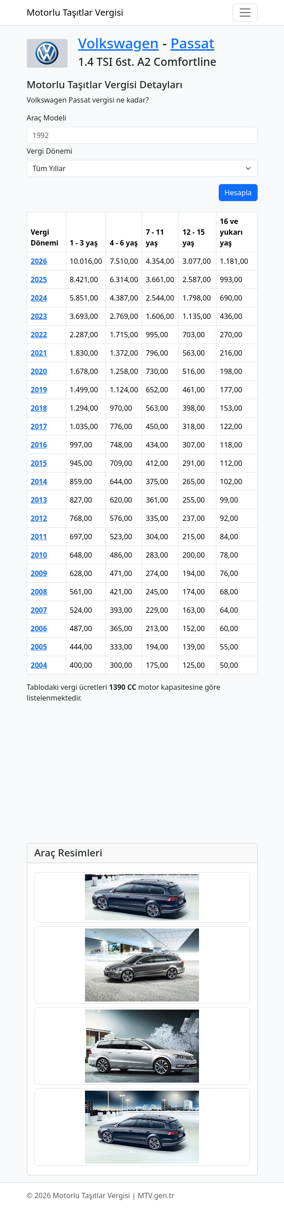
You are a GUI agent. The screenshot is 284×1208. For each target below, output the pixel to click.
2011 (39, 537)
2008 (39, 592)
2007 (39, 610)
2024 (39, 298)
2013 (39, 500)
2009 (39, 573)
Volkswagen (118, 42)
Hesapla (238, 193)
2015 (39, 463)
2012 (39, 518)
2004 (39, 665)
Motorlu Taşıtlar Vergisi (75, 12)
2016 (39, 445)
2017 (39, 426)
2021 (39, 353)
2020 (39, 371)
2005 (39, 647)
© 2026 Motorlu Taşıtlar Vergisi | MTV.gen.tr (100, 1195)
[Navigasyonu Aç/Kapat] (245, 12)
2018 (39, 408)
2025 (39, 279)
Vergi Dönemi (49, 151)
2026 (39, 261)
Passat (192, 42)
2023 (39, 316)
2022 (39, 335)
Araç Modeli (47, 118)
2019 (39, 390)
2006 (39, 628)
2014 (39, 481)
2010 (39, 555)
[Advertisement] (142, 773)
